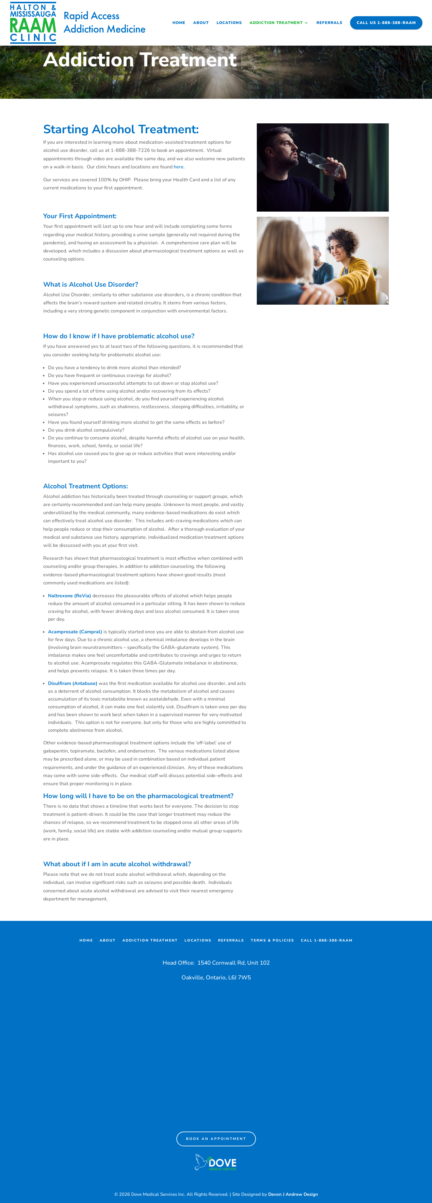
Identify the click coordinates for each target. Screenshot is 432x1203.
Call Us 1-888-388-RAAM (386, 23)
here (179, 167)
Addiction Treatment (276, 23)
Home (178, 23)
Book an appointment (216, 1138)
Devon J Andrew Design (293, 1194)
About (201, 23)
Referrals (329, 23)
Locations (229, 23)
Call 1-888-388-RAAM (327, 940)
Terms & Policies (272, 940)
